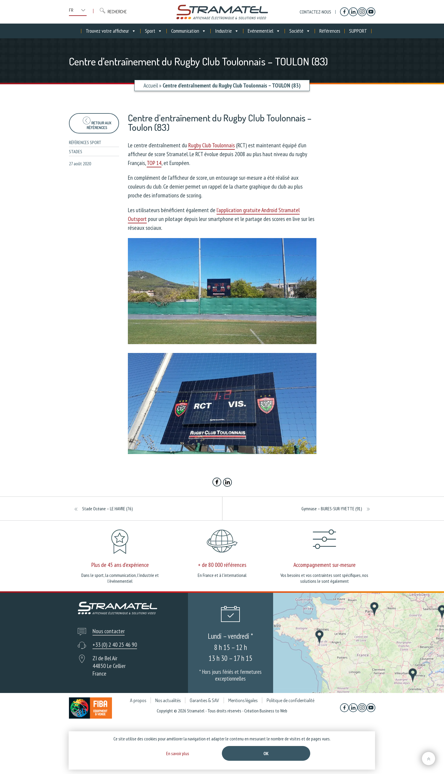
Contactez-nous (315, 12)
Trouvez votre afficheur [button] (111, 31)
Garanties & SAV (204, 700)
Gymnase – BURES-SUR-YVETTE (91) (331, 508)
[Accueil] (76, 31)
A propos (138, 700)
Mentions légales (243, 700)
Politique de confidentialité (290, 700)
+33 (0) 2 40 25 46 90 (115, 644)
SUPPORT (358, 30)
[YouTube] (371, 11)
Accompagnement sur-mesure (324, 565)
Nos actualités (168, 700)
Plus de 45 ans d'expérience (120, 565)
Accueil (150, 85)
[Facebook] (344, 11)
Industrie (227, 31)
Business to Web (273, 711)
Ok (266, 753)
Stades (75, 151)
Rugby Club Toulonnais (211, 145)
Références (329, 30)
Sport (153, 31)
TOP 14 (154, 163)
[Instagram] (362, 11)
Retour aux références (97, 123)
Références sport (85, 142)
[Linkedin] (353, 11)
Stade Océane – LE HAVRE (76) (107, 508)
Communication (188, 31)
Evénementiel (264, 31)
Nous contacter (109, 631)
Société (300, 31)
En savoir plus (177, 753)
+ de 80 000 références (222, 565)
